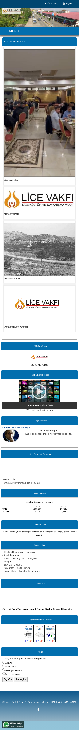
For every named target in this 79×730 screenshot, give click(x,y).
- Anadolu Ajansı (10, 555)
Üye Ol (68, 3)
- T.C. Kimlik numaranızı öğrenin (18, 552)
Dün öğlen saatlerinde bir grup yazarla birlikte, (48, 434)
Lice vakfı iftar (11, 180)
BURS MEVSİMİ (12, 278)
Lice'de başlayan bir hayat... (17, 427)
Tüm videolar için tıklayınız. (40, 410)
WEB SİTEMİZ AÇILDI (16, 327)
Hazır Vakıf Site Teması (64, 701)
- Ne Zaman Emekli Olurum (16, 568)
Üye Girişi (51, 3)
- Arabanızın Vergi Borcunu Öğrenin (20, 558)
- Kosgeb (6, 561)
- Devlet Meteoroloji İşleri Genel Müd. (21, 571)
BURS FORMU (11, 214)
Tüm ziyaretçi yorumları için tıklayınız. (21, 483)
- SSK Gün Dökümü (12, 564)
